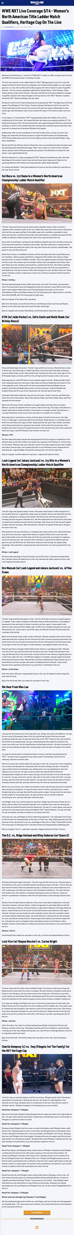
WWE (71, 69)
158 (32, 1213)
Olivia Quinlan (9, 27)
